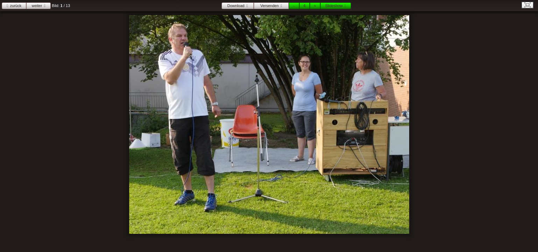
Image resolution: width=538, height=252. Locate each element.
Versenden (269, 6)
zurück (15, 6)
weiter (37, 6)
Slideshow (334, 6)
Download (235, 6)
